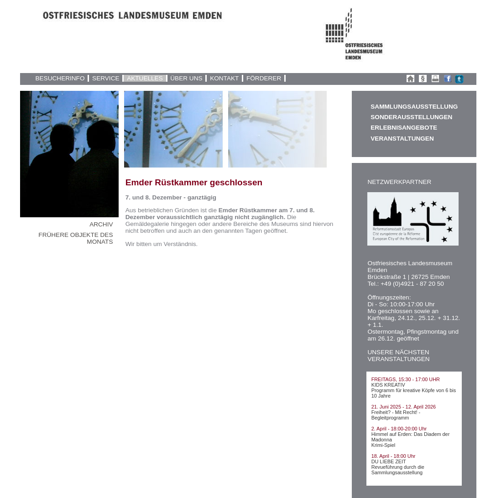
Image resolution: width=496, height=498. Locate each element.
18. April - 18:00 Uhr (393, 456)
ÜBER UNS (186, 78)
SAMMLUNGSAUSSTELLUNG (414, 106)
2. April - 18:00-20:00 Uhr (399, 428)
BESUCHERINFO (59, 78)
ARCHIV (101, 224)
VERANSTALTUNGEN (402, 138)
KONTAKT (224, 78)
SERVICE (105, 78)
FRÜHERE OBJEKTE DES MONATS (75, 238)
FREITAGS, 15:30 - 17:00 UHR (405, 379)
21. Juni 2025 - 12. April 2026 (403, 406)
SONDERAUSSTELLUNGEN (411, 117)
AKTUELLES (145, 78)
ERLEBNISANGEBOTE (404, 127)
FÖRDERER (263, 78)
